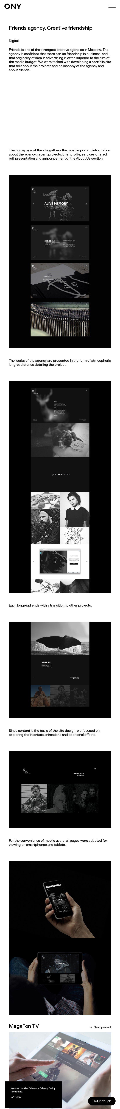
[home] (12, 6)
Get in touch (102, 1101)
